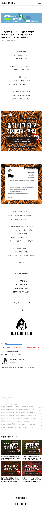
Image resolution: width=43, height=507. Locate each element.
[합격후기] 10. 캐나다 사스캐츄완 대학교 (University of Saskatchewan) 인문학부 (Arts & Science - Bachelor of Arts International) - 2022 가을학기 (18, 410)
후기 (9, 404)
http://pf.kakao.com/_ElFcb (14, 355)
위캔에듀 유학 (4, 404)
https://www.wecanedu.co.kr (14, 344)
